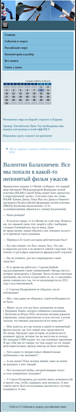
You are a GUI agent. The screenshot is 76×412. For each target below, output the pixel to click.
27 (27, 100)
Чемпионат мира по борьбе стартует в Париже (32, 119)
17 (6, 97)
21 (34, 97)
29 (41, 100)
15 (41, 93)
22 (41, 97)
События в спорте (16, 41)
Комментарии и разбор (19, 54)
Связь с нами (13, 67)
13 (27, 93)
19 (20, 97)
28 (34, 100)
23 (48, 97)
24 (6, 100)
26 (20, 100)
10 (6, 93)
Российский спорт (16, 47)
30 (48, 100)
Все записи (11, 60)
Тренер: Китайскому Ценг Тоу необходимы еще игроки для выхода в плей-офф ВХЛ (33, 128)
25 (13, 100)
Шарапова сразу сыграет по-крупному (27, 135)
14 (34, 93)
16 (48, 93)
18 (13, 97)
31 (6, 103)
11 (13, 93)
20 (27, 97)
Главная (10, 34)
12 (20, 93)
